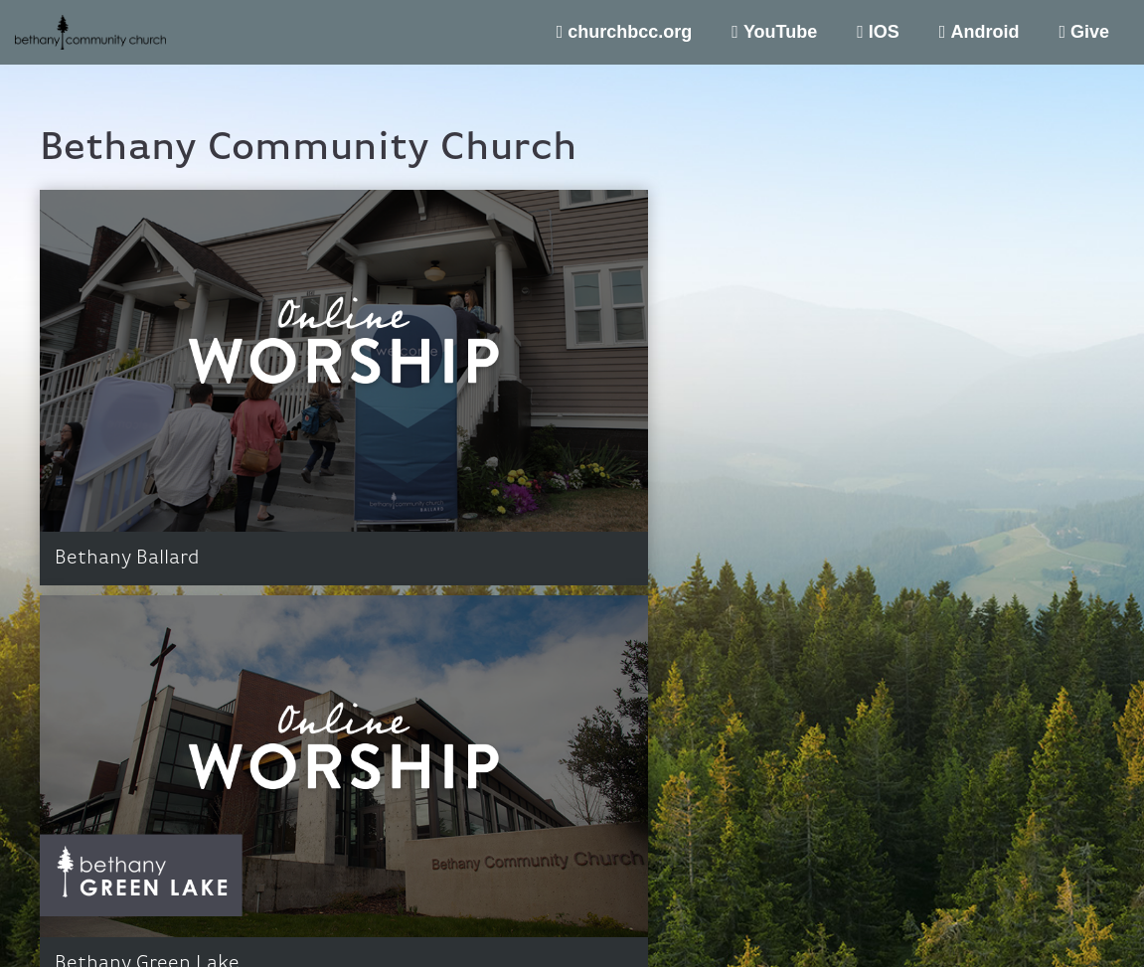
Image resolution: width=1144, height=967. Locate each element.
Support (1072, 917)
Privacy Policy (991, 917)
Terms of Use (897, 917)
